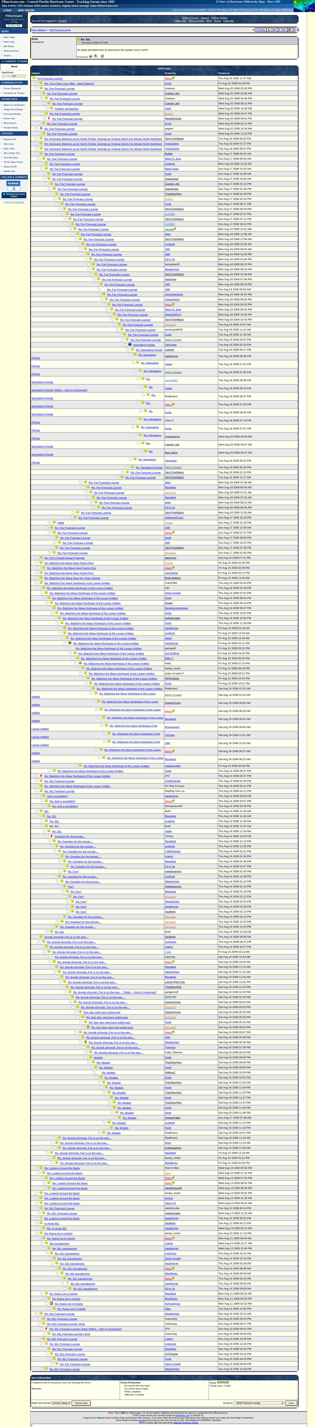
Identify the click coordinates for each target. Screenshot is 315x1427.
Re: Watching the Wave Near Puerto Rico (69, 563)
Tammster (171, 344)
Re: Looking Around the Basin (62, 1168)
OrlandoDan (172, 148)
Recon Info (9, 118)
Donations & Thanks (14, 93)
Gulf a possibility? (57, 796)
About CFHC (10, 166)
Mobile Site (9, 171)
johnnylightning (174, 294)
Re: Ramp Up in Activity (58, 1233)
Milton (224, 10)
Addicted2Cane (174, 517)
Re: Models (103, 1062)
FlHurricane (14, 15)
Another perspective (67, 108)
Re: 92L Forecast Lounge (59, 781)
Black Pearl (171, 168)
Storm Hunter (173, 592)
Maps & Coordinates (14, 105)
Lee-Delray (171, 572)
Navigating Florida (144, 344)
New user (180, 20)
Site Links (9, 144)
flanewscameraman (176, 608)
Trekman (170, 1047)
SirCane (170, 735)
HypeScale (7, 72)
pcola (168, 83)
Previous (259, 29)
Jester (168, 364)
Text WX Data (11, 157)
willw (168, 502)
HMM (60, 522)
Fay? (71, 886)
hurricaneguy (172, 1303)
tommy (169, 1198)
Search (7, 55)
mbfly (168, 108)
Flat (292, 29)
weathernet (171, 628)
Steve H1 (170, 1203)
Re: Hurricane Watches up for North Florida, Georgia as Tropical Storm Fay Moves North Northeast (103, 138)
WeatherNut (172, 269)
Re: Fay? (73, 871)
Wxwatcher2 (172, 727)
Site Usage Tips (12, 153)
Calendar (228, 20)
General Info (10, 139)
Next (282, 29)
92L (46, 811)
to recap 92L (51, 1223)
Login (7, 10)
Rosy (168, 1142)
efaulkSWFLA (173, 314)
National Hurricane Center (185, 1422)
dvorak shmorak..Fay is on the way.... (66, 936)
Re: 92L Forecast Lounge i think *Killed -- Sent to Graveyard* (86, 1328)
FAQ (209, 20)
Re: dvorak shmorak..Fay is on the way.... (71, 941)
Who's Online (196, 20)
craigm (169, 856)
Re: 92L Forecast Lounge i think (66, 1323)
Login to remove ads (14, 202)
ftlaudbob (170, 487)
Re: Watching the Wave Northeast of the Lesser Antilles (77, 583)
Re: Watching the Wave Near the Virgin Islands (72, 578)
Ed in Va (170, 259)
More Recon (10, 123)
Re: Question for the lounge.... (75, 841)
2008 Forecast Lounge (60, 30)
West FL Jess (173, 158)
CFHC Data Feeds (13, 162)
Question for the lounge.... (70, 836)
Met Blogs (9, 46)
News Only (9, 41)
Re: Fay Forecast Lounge (59, 88)
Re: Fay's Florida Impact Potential (64, 558)
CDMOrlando (173, 780)
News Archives (11, 50)
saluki (168, 638)
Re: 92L (51, 816)
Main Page (9, 37)
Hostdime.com (183, 1415)
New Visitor (26, 10)
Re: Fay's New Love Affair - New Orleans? (69, 83)
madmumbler (173, 765)
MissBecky (171, 1162)
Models (98, 1057)
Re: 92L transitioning (64, 1248)
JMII (167, 249)
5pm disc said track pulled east (102, 1012)
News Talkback (39, 30)
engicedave (172, 143)
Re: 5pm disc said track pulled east (107, 1017)
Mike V (169, 658)
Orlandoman (172, 299)
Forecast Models (12, 114)
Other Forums (190, 17)
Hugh (168, 173)
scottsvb (170, 163)
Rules (217, 20)
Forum (7, 88)
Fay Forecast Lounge (50, 78)
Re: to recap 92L (57, 1228)
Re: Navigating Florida (149, 349)
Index (272, 29)
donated (142, 1420)
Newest (16, 88)
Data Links (9, 148)
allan (168, 234)
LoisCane (170, 941)
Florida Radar (11, 127)
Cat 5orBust (172, 653)
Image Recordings (13, 109)
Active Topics (219, 17)
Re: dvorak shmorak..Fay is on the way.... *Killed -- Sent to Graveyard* (114, 992)
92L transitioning (59, 1243)
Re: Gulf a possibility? (63, 801)
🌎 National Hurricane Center (14, 195)
